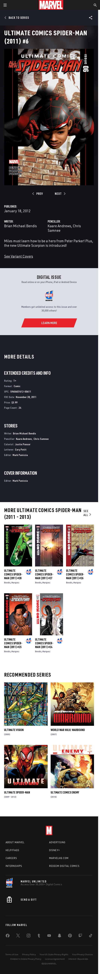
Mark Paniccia (20, 455)
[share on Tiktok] (90, 936)
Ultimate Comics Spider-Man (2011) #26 (75, 574)
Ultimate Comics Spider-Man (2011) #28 (13, 574)
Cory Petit (20, 449)
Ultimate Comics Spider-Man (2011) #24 (44, 643)
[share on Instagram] (28, 936)
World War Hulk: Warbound (68, 730)
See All (87, 513)
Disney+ (54, 850)
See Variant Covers (18, 256)
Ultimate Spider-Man (17, 792)
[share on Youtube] (49, 936)
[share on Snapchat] (59, 936)
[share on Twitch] (80, 936)
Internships (14, 865)
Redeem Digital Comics (64, 865)
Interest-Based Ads (78, 958)
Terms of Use (11, 954)
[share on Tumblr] (39, 936)
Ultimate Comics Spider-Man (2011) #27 (44, 574)
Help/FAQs (12, 850)
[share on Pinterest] (70, 936)
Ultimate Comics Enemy (65, 792)
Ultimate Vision (14, 730)
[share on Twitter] (18, 936)
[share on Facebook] (8, 936)
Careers (11, 858)
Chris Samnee (41, 438)
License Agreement (55, 958)
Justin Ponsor (22, 444)
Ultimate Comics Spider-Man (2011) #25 (13, 643)
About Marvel (15, 842)
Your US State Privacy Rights (54, 954)
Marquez (15, 582)
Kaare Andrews (59, 226)
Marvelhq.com (58, 858)
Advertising (57, 842)
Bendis (7, 582)
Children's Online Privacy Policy (25, 958)
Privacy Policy (29, 954)
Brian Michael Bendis (20, 226)
